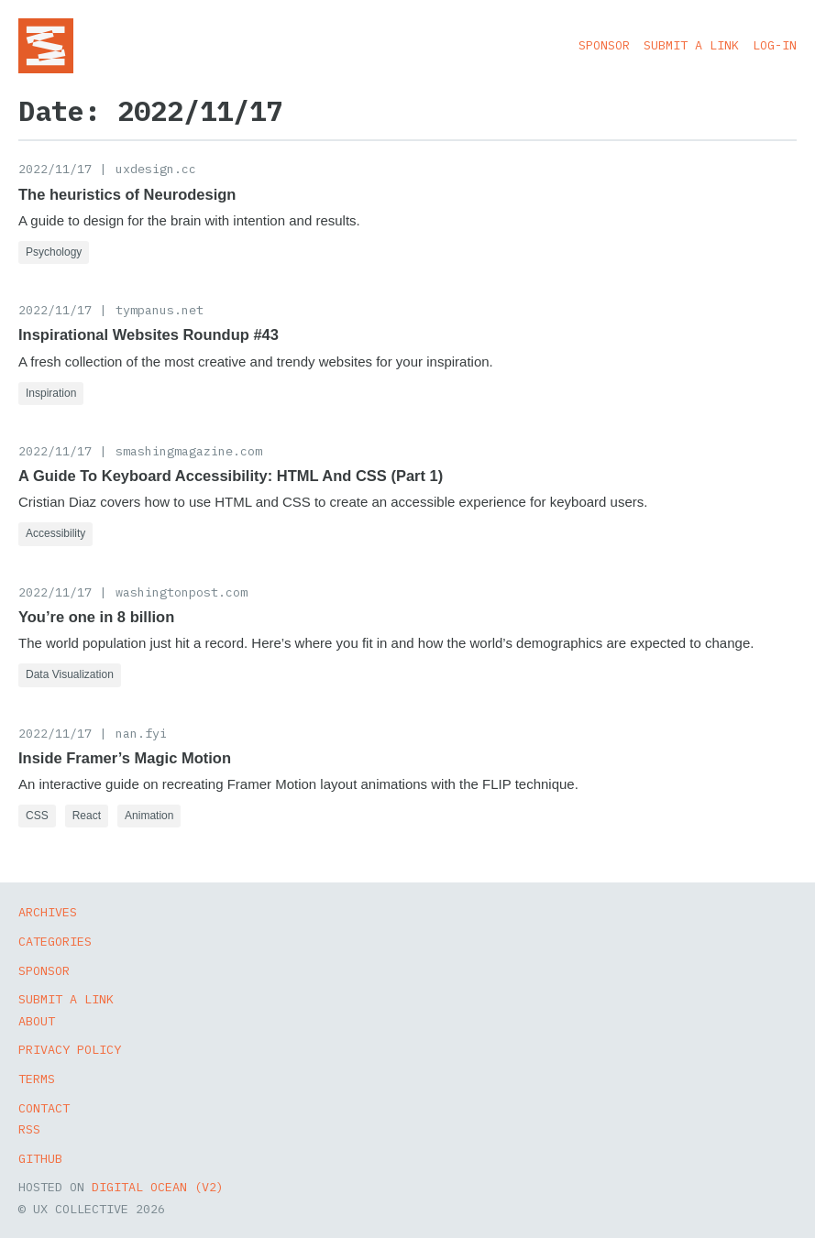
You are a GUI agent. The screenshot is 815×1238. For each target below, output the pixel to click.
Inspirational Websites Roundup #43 (148, 334)
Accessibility (55, 533)
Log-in (775, 45)
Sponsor (604, 45)
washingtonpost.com (182, 592)
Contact (44, 1108)
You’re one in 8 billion (96, 616)
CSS (37, 815)
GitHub (40, 1158)
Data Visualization (70, 674)
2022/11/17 (55, 168)
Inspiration (51, 393)
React (86, 815)
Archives (47, 912)
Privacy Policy (69, 1049)
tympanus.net (160, 309)
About (36, 1021)
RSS (29, 1129)
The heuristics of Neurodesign (127, 194)
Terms (36, 1078)
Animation (149, 815)
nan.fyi (141, 733)
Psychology (54, 252)
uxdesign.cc (156, 168)
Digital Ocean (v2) (158, 1186)
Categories (55, 941)
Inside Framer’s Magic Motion (124, 758)
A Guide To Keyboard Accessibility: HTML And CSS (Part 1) (230, 475)
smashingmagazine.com (189, 451)
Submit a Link (691, 45)
